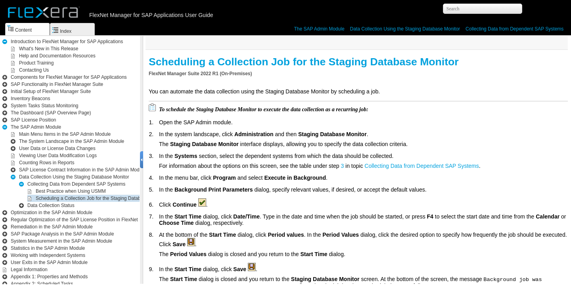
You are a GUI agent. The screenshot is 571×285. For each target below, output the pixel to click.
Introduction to (67, 41)
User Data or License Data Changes (57, 148)
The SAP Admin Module (319, 29)
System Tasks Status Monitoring (45, 105)
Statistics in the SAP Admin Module (48, 248)
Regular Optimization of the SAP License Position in (90, 219)
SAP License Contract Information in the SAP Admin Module (82, 170)
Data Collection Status (51, 205)
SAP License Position (33, 120)
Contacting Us (34, 70)
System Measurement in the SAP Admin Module (61, 241)
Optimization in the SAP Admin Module (51, 212)
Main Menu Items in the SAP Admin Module (65, 134)
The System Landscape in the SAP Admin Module (71, 141)
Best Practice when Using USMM (71, 191)
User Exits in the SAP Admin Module (49, 262)
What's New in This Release (48, 48)
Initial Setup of (51, 91)
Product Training (36, 63)
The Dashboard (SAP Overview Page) (51, 113)
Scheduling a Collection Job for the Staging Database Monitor (101, 198)
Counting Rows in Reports (46, 162)
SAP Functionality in (57, 84)
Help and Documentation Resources (57, 56)
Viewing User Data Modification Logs (58, 155)
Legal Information (29, 269)
